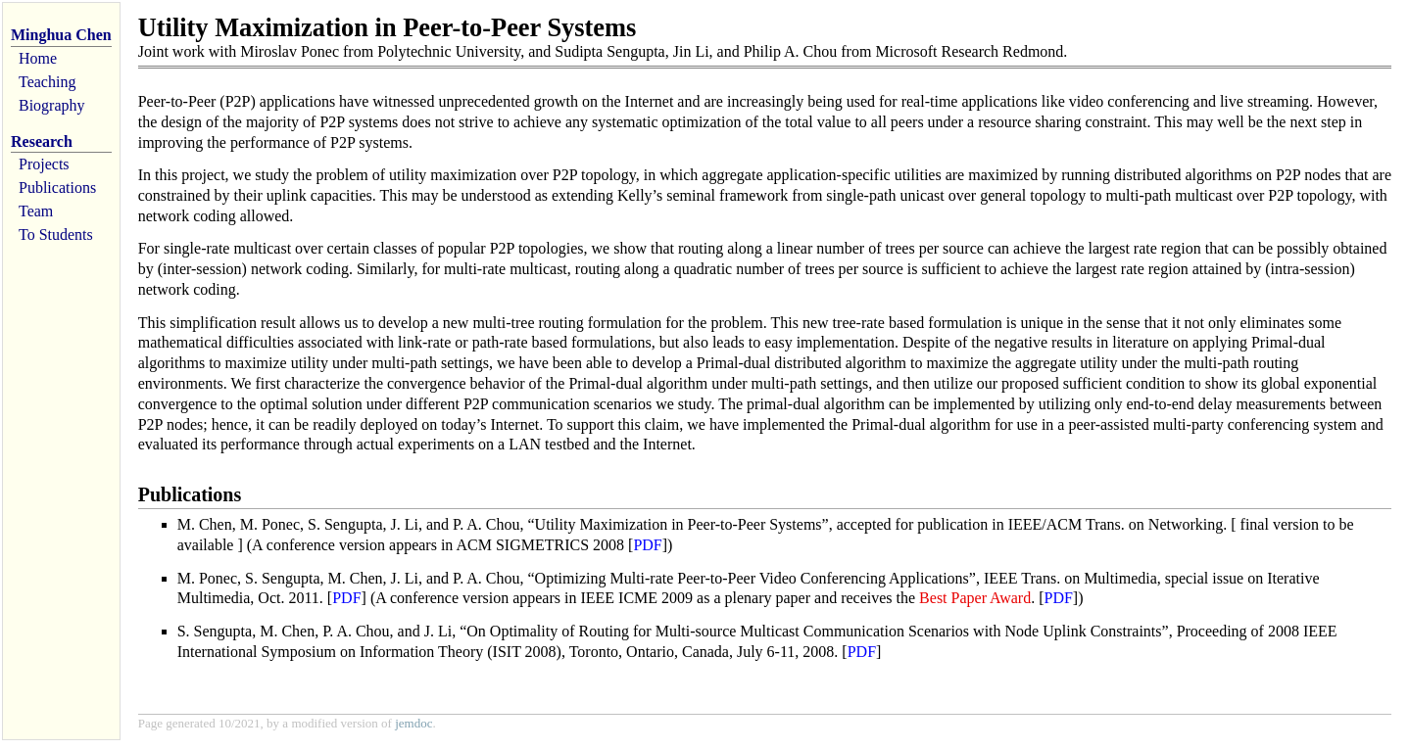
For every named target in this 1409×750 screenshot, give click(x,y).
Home (38, 58)
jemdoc (413, 723)
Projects (44, 164)
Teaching (47, 81)
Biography (52, 105)
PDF (647, 545)
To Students (56, 234)
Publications (57, 187)
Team (36, 211)
